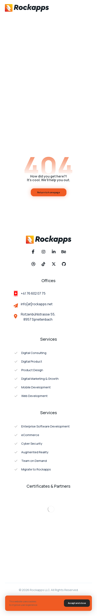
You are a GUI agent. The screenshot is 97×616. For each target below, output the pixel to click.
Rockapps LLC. (40, 590)
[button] (87, 8)
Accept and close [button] (77, 603)
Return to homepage (48, 192)
